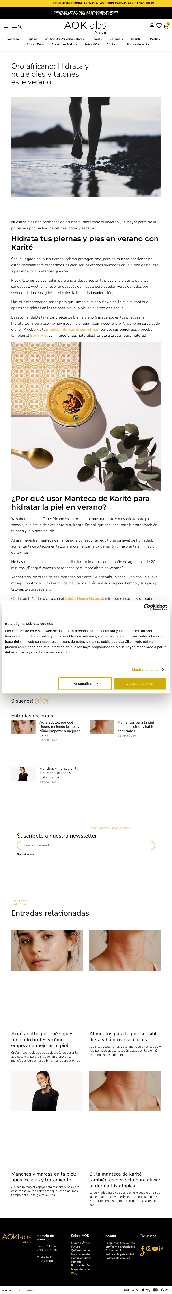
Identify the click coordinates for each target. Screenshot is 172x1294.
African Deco (35, 44)
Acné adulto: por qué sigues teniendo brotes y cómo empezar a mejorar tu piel (59, 729)
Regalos (31, 39)
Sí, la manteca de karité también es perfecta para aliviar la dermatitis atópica (124, 1180)
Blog (74, 1273)
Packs (155, 39)
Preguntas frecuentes (120, 1243)
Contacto (113, 44)
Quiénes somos (81, 1251)
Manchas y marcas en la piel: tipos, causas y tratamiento (58, 773)
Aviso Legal (113, 1251)
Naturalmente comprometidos (81, 1256)
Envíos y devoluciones (120, 1247)
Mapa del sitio (80, 1269)
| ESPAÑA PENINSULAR (86, 13)
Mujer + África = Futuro (82, 1245)
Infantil (137, 39)
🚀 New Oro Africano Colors (64, 39)
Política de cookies (117, 1258)
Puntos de (82, 1266)
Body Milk (39, 335)
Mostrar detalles (145, 669)
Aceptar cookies (140, 683)
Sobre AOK (91, 44)
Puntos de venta (138, 44)
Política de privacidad (119, 1254)
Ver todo (13, 39)
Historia (76, 1262)
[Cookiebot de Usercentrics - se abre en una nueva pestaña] (147, 607)
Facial (97, 39)
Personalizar (85, 683)
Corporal (117, 39)
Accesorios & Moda (64, 44)
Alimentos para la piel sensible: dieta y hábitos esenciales (137, 726)
